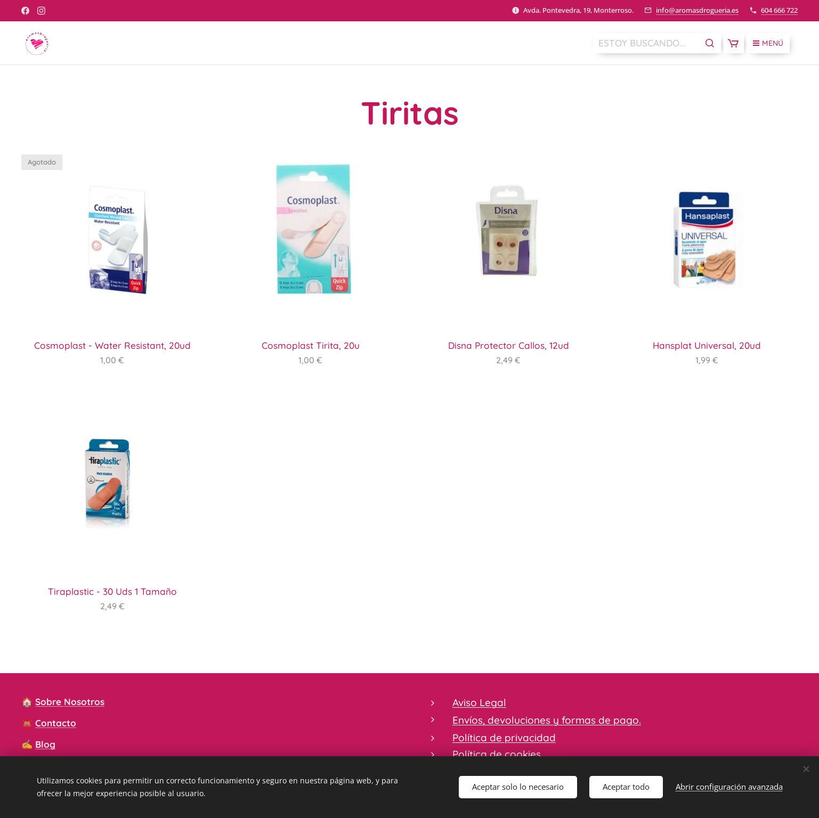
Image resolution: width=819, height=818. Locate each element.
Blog (45, 744)
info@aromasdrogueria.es (697, 10)
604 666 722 (779, 10)
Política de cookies (496, 754)
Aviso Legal (479, 702)
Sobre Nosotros (69, 701)
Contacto (55, 723)
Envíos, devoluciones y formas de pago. (546, 720)
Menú (768, 43)
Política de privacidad (504, 737)
